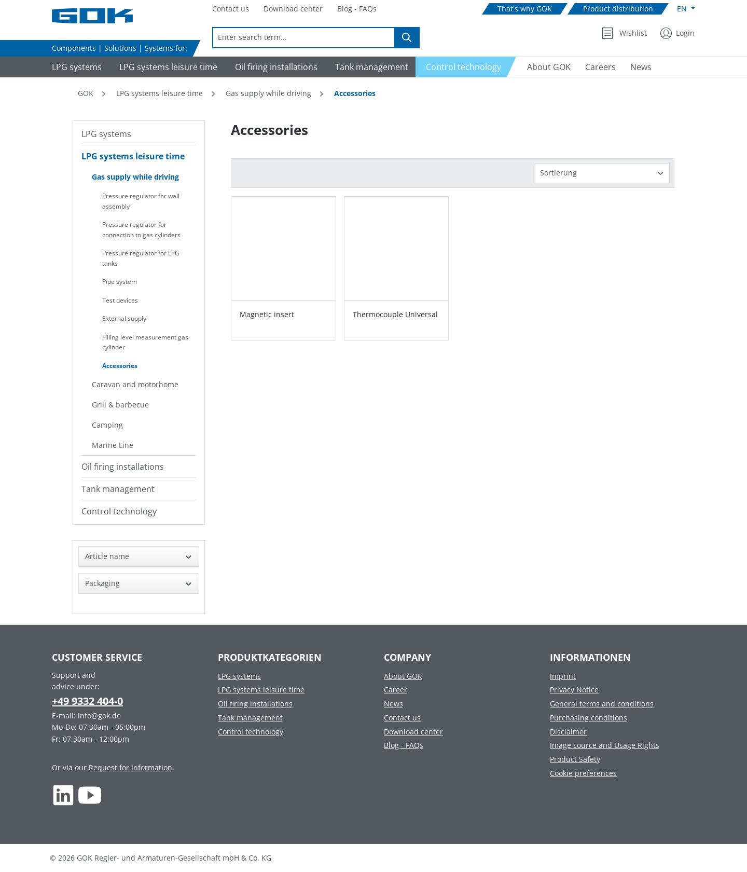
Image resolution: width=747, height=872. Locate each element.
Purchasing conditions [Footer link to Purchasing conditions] (588, 718)
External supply (124, 318)
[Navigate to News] (641, 67)
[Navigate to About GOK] (544, 67)
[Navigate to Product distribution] (618, 9)
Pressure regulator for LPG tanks (140, 258)
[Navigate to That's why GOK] (524, 9)
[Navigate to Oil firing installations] (275, 67)
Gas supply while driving (135, 177)
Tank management (118, 489)
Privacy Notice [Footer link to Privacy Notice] (574, 689)
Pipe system (119, 281)
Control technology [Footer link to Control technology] (250, 732)
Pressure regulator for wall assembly (140, 201)
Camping (107, 425)
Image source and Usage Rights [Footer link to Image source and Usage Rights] (604, 745)
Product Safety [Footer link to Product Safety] (575, 759)
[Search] (407, 37)
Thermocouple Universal (395, 314)
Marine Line (112, 445)
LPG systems (106, 134)
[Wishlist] (624, 33)
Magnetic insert (267, 314)
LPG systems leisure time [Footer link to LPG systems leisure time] (261, 689)
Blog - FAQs (403, 745)
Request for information (130, 767)
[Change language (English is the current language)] (686, 9)
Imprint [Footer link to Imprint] (563, 676)
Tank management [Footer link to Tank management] (250, 718)
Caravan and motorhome (135, 384)
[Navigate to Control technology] (466, 67)
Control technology (119, 511)
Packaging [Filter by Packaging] (138, 583)
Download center (413, 732)
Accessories (119, 365)
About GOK (403, 676)
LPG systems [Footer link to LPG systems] (239, 676)
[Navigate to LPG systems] (75, 67)
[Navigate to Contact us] (230, 9)
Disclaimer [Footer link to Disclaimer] (568, 732)
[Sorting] (602, 173)
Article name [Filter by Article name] (138, 556)
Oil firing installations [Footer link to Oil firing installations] (255, 704)
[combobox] (303, 37)
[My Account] (677, 33)
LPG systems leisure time (133, 156)
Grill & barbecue (120, 405)
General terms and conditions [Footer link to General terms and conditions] (602, 704)
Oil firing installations (122, 466)
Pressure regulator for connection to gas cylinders (141, 229)
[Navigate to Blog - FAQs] (357, 9)
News (393, 704)
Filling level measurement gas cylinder (145, 342)
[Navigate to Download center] (293, 9)
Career (395, 689)
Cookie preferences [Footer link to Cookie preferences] (583, 773)
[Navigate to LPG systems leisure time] (167, 67)
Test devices (120, 300)
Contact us (402, 718)
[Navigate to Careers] (600, 67)
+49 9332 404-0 (87, 701)
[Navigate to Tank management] (370, 67)
